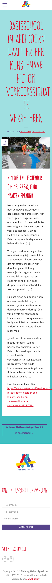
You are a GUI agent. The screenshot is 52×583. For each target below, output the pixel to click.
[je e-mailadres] (26, 518)
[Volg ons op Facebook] (5, 559)
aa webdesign (33, 579)
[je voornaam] (26, 504)
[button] (4, 4)
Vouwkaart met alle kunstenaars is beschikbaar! (25, 430)
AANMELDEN (26, 527)
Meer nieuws (38, 131)
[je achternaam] (26, 511)
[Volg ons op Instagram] (11, 559)
